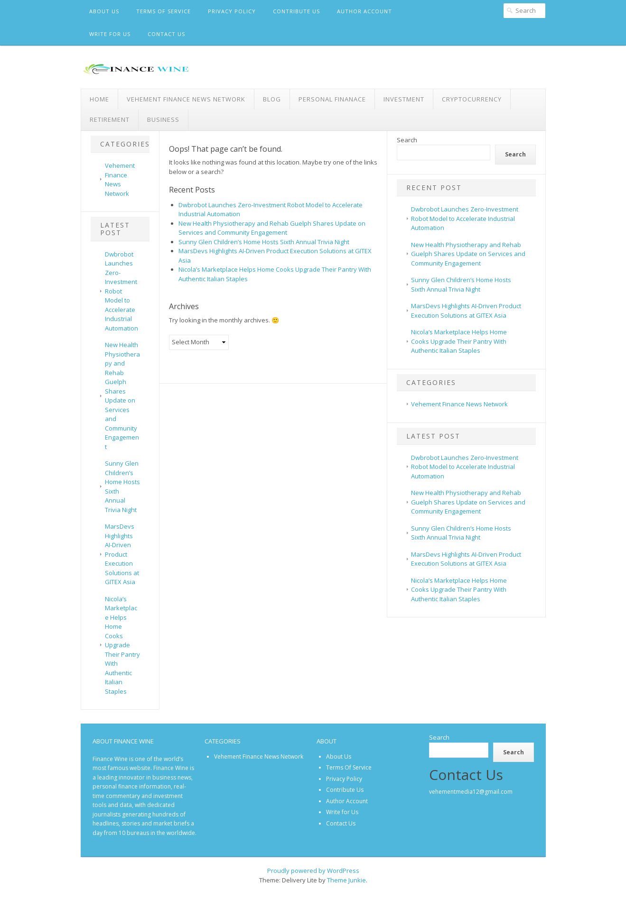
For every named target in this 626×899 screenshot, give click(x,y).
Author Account (364, 11)
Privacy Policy (232, 11)
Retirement (110, 119)
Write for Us (110, 33)
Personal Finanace (332, 99)
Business (163, 119)
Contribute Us (296, 11)
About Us (104, 11)
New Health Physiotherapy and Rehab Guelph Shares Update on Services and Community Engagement (122, 395)
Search (407, 140)
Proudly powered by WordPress (313, 870)
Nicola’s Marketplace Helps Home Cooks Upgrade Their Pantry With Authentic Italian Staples (122, 645)
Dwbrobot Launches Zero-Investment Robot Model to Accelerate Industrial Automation (121, 291)
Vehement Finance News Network (186, 99)
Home (99, 99)
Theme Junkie (346, 880)
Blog (272, 99)
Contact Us (166, 33)
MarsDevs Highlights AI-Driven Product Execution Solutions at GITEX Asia (122, 554)
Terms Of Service (163, 11)
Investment (403, 99)
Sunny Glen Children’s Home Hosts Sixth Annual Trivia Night (263, 242)
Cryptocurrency (472, 99)
